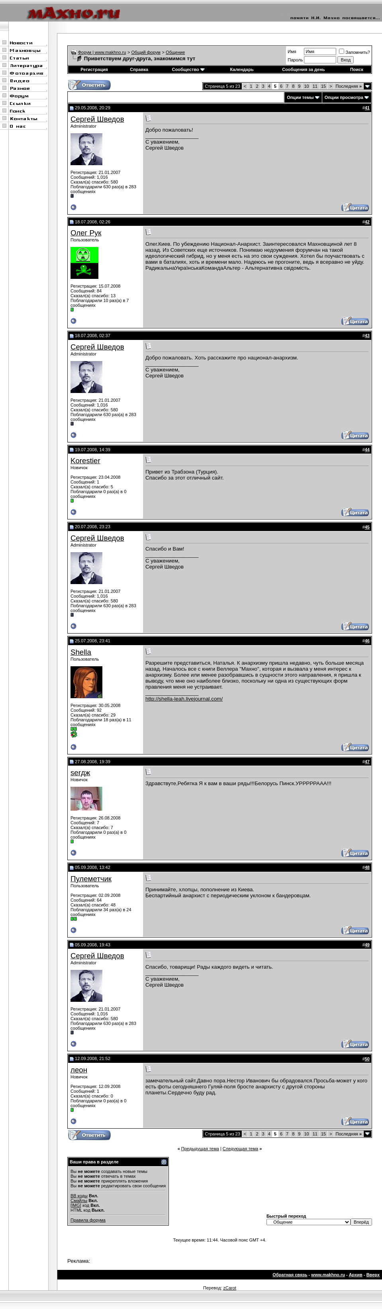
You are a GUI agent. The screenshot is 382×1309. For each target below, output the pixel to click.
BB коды (79, 1195)
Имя (292, 51)
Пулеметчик (91, 879)
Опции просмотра (344, 97)
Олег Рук (86, 233)
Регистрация (94, 69)
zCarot (229, 1287)
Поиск (356, 69)
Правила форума (88, 1220)
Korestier (85, 460)
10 (306, 86)
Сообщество (188, 69)
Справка (139, 69)
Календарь (242, 69)
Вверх (373, 1274)
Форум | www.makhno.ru (102, 52)
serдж (80, 772)
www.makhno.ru (328, 1274)
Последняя (349, 86)
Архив (355, 1274)
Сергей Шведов (97, 119)
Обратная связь (289, 1274)
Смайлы (79, 1200)
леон (79, 1070)
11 (315, 86)
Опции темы (300, 97)
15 (323, 86)
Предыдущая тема (200, 1148)
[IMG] (76, 1205)
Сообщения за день (303, 69)
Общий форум (146, 52)
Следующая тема (240, 1148)
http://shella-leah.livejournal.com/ (184, 699)
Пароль (295, 59)
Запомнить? (354, 52)
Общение (175, 52)
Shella (81, 652)
